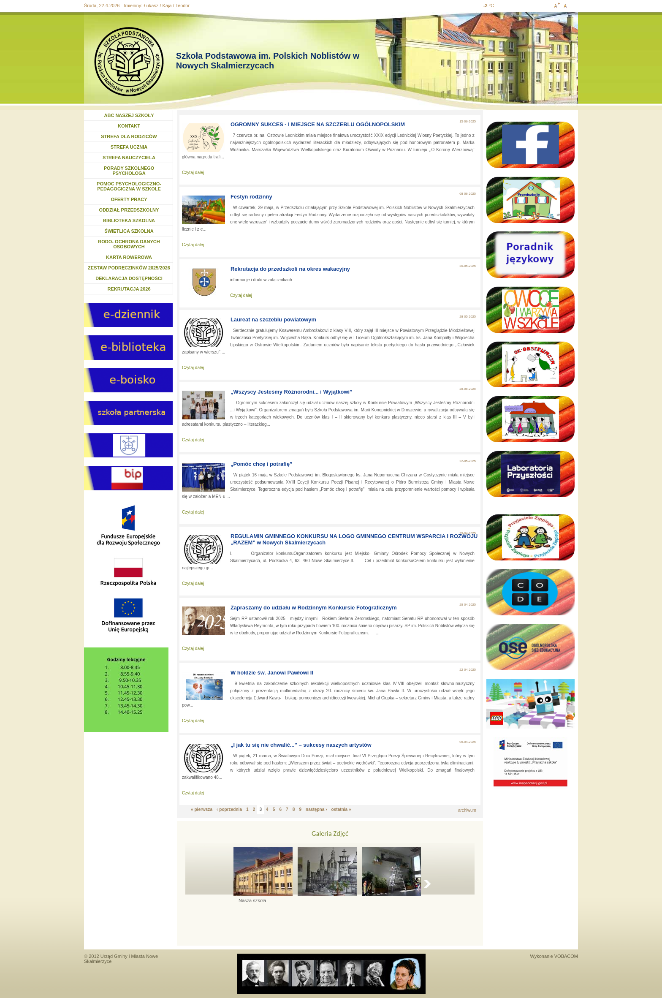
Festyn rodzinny (251, 196)
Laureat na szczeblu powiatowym (273, 319)
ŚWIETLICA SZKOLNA (128, 231)
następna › (316, 809)
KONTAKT (129, 125)
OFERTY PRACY (129, 199)
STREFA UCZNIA (129, 147)
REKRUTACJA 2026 (128, 288)
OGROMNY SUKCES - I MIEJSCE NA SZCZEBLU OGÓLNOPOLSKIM (318, 124)
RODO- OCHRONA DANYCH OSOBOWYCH (129, 244)
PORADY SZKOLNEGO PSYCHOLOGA (129, 171)
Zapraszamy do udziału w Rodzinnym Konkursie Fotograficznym (314, 607)
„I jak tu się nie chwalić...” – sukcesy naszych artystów (301, 745)
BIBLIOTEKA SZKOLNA (129, 220)
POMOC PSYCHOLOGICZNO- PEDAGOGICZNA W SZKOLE (129, 186)
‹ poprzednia (229, 809)
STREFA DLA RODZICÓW (129, 136)
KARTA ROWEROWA (129, 257)
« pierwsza (201, 809)
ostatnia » (341, 809)
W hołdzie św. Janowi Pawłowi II (272, 672)
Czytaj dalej (193, 172)
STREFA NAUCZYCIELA (129, 157)
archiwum (467, 810)
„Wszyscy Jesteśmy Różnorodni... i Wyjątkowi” (291, 392)
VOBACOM (566, 956)
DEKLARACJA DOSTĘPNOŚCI (129, 278)
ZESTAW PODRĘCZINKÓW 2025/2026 (129, 267)
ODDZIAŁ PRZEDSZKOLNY (129, 209)
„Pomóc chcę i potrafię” (262, 464)
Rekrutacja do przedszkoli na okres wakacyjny (290, 269)
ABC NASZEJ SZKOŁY (129, 115)
